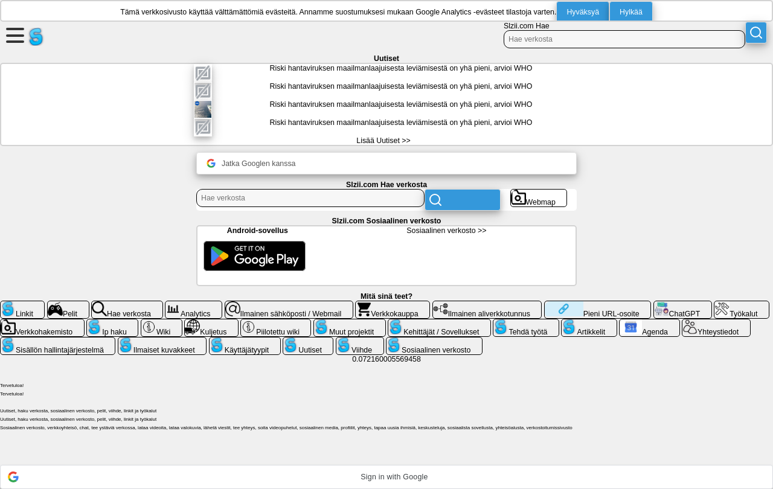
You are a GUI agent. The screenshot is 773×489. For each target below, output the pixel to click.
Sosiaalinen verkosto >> (446, 230)
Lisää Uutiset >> (383, 140)
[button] (386, 477)
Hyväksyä (582, 12)
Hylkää (631, 12)
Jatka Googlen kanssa (251, 163)
